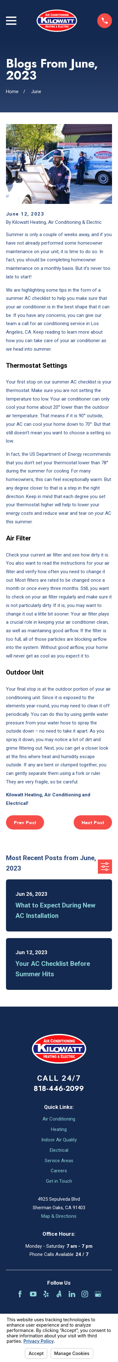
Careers (59, 1171)
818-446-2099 (59, 1088)
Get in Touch (59, 1181)
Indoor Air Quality (59, 1140)
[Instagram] (84, 1294)
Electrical (59, 1150)
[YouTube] (33, 1294)
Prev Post (25, 822)
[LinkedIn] (72, 1294)
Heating (59, 1129)
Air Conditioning (58, 1119)
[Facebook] (20, 1294)
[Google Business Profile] (98, 1294)
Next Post (92, 822)
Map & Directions (58, 1216)
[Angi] (59, 1294)
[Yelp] (46, 1294)
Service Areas (59, 1160)
